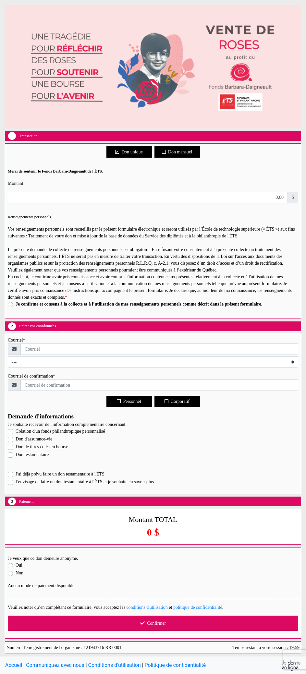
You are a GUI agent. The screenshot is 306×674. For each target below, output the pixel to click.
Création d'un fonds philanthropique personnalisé (60, 431)
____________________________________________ (58, 467)
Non (19, 573)
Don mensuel (177, 152)
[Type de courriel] (153, 362)
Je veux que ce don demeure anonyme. (43, 558)
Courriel (15, 340)
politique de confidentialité (197, 607)
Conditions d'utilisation (114, 665)
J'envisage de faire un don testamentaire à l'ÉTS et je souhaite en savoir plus (85, 481)
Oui (19, 565)
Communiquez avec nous (55, 665)
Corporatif (177, 401)
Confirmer (153, 623)
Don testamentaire (32, 454)
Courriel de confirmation (30, 376)
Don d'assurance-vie (34, 439)
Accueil (13, 665)
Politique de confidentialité (175, 665)
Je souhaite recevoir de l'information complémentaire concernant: (67, 424)
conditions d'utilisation (146, 607)
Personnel (129, 401)
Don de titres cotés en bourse (42, 446)
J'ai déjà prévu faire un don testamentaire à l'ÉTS (60, 474)
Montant (15, 183)
